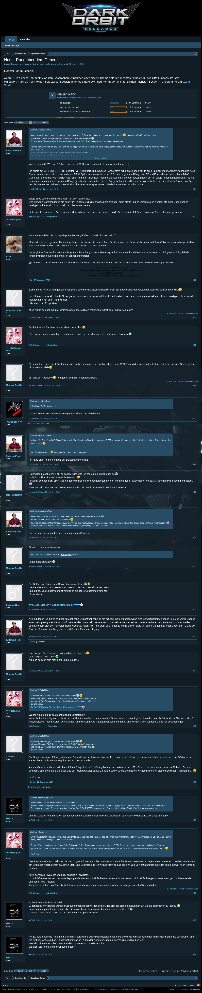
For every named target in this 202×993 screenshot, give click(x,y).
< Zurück (19, 123)
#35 (194, 726)
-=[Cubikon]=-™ (14, 422)
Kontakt (178, 985)
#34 (194, 671)
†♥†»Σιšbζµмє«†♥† (14, 220)
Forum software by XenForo (24, 989)
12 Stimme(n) (135, 107)
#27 (194, 419)
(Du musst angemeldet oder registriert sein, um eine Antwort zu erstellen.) (168, 971)
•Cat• (8, 256)
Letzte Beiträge (11, 45)
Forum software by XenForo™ (71, 989)
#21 (194, 189)
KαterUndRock (54, 64)
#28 (194, 464)
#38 (194, 893)
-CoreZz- (31, 642)
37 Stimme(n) (135, 103)
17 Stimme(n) (135, 111)
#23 (194, 280)
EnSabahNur (12, 605)
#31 (194, 566)
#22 (194, 217)
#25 (194, 345)
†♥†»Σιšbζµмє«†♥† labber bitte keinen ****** (56, 604)
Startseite (192, 985)
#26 (194, 385)
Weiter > (44, 123)
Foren (11, 39)
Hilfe (184, 985)
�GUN (9, 818)
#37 (194, 820)
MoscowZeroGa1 (14, 311)
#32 (194, 609)
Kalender (25, 39)
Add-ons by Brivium (119, 989)
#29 (194, 492)
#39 (194, 920)
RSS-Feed (198, 985)
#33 (194, 637)
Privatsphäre (195, 989)
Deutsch (5, 985)
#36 (194, 782)
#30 (194, 538)
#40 (194, 954)
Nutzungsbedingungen (179, 989)
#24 (194, 318)
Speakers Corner (31, 64)
